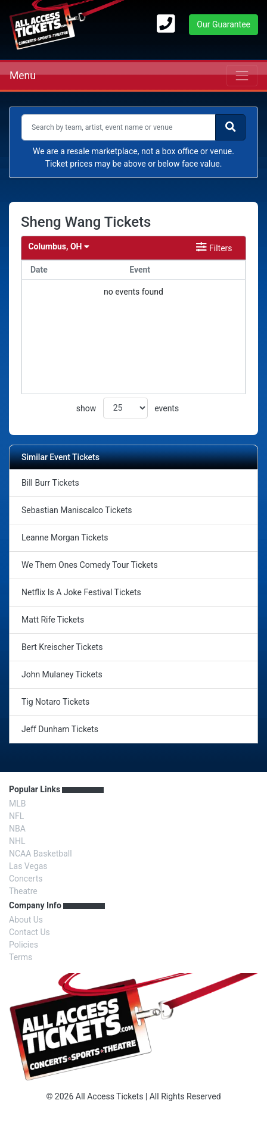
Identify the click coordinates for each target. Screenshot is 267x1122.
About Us (26, 919)
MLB (17, 803)
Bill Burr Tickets (50, 482)
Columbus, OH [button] (58, 246)
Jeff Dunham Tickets (59, 729)
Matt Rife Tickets (52, 619)
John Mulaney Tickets (62, 674)
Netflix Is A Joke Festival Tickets (81, 592)
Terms (20, 957)
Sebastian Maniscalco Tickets (76, 510)
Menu (23, 76)
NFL (16, 816)
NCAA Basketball (40, 853)
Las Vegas (28, 866)
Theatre (23, 891)
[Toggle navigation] (241, 75)
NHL (17, 841)
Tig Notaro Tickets (55, 702)
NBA (17, 828)
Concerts (25, 878)
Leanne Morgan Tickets (64, 537)
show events (127, 408)
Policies (23, 944)
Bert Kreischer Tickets (62, 647)
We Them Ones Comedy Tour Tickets (89, 565)
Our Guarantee (223, 24)
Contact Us (29, 932)
